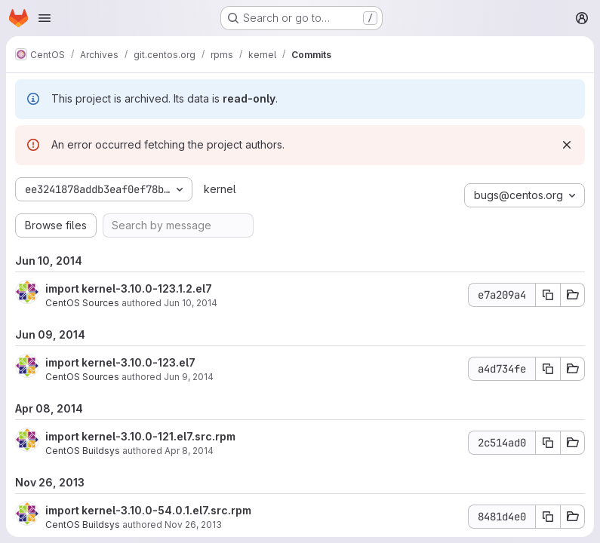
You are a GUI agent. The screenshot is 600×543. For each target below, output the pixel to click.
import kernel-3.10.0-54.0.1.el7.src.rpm (148, 510)
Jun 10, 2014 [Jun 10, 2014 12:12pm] (190, 302)
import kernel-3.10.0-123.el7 (120, 362)
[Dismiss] (567, 145)
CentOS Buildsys (82, 450)
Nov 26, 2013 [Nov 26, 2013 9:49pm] (193, 524)
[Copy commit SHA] (548, 295)
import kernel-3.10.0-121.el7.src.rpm (140, 436)
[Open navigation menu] (44, 18)
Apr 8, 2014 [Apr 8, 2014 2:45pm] (189, 450)
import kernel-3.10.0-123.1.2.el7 (128, 288)
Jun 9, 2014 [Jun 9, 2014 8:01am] (189, 376)
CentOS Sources (82, 302)
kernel (220, 189)
